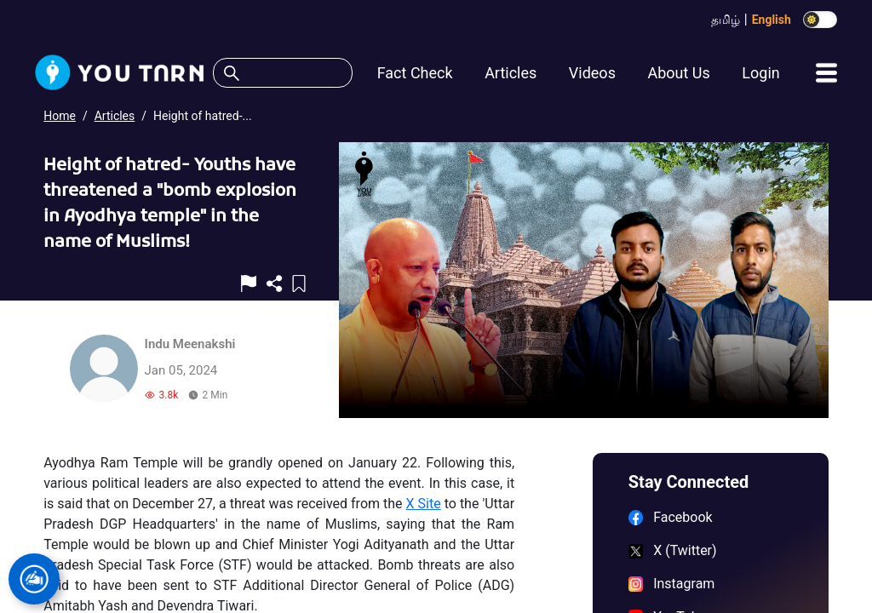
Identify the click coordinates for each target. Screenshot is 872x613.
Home (59, 116)
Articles (510, 73)
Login (760, 73)
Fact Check (415, 73)
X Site (423, 504)
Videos (592, 73)
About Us (678, 73)
